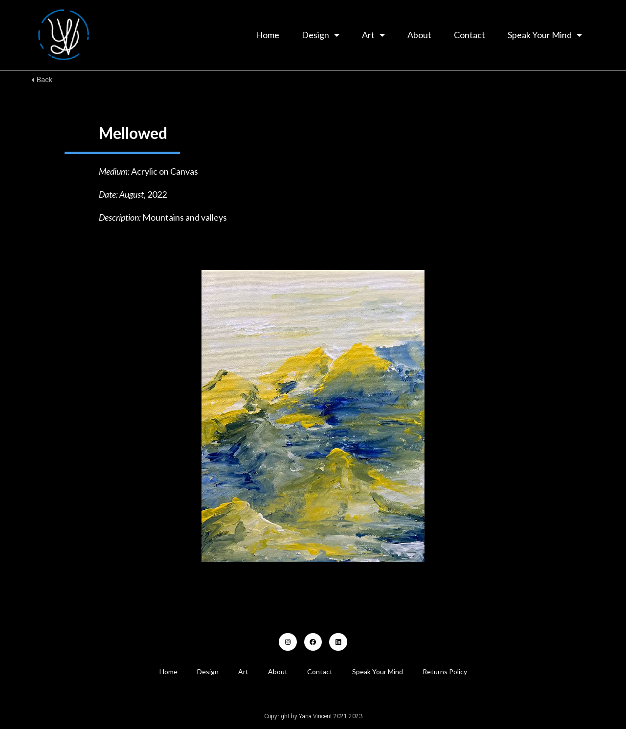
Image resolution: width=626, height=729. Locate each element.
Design (320, 34)
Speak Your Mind (545, 34)
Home (267, 34)
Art (373, 34)
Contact (469, 34)
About (419, 34)
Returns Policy (445, 671)
